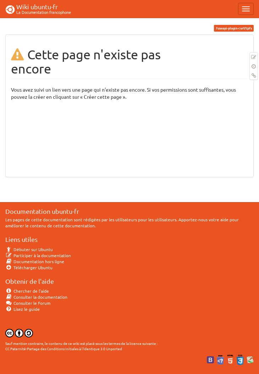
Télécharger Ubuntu (29, 267)
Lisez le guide (22, 309)
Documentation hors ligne (34, 261)
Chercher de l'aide (27, 291)
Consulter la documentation (36, 297)
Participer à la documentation (38, 255)
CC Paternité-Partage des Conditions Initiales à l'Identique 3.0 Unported (63, 348)
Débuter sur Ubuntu (29, 249)
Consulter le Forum (27, 303)
